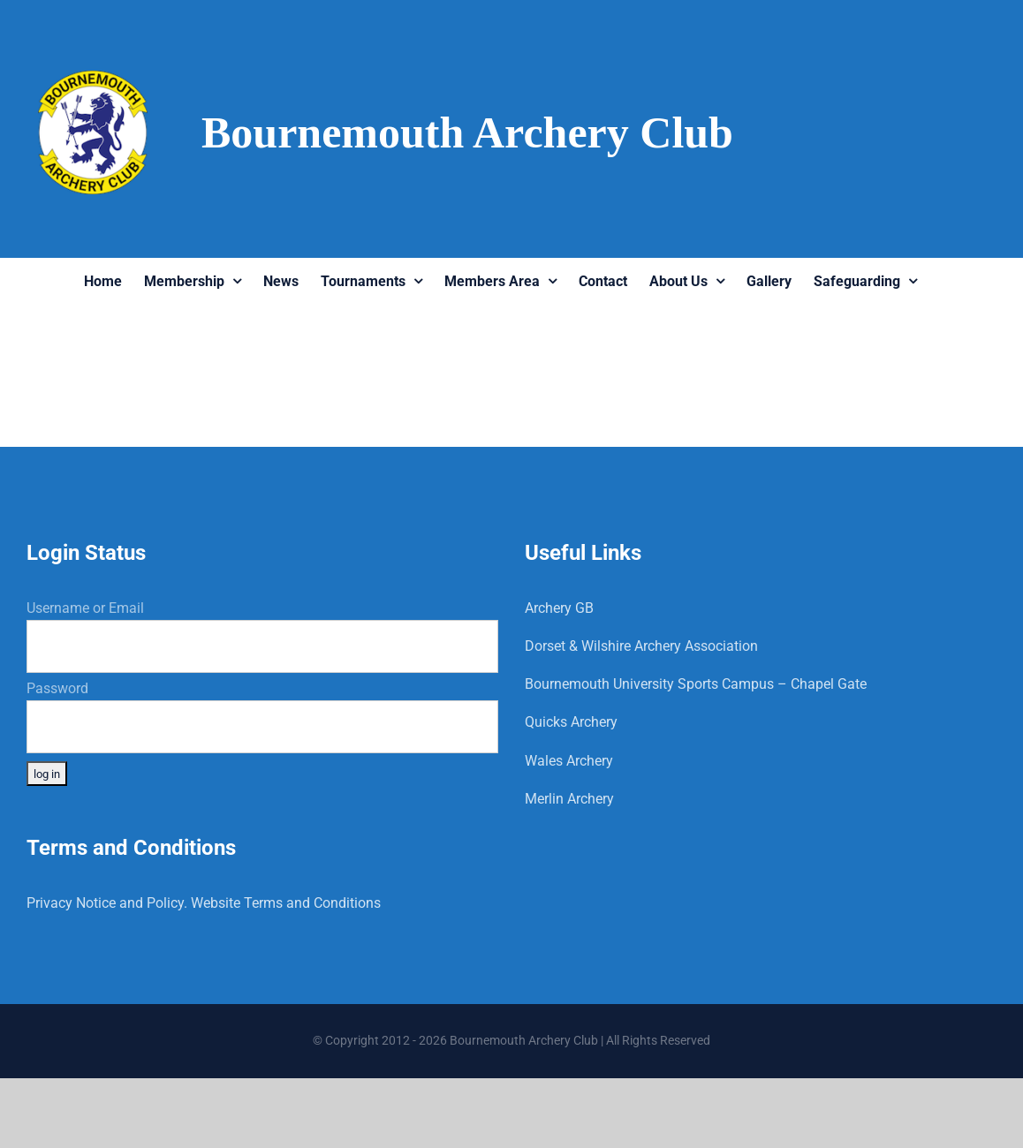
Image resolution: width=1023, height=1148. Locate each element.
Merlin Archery (569, 798)
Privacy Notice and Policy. (107, 903)
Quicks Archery (571, 722)
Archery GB (559, 608)
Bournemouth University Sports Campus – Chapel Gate (696, 684)
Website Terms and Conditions (286, 903)
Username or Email (85, 608)
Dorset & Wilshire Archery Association (641, 646)
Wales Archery (569, 760)
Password (57, 688)
